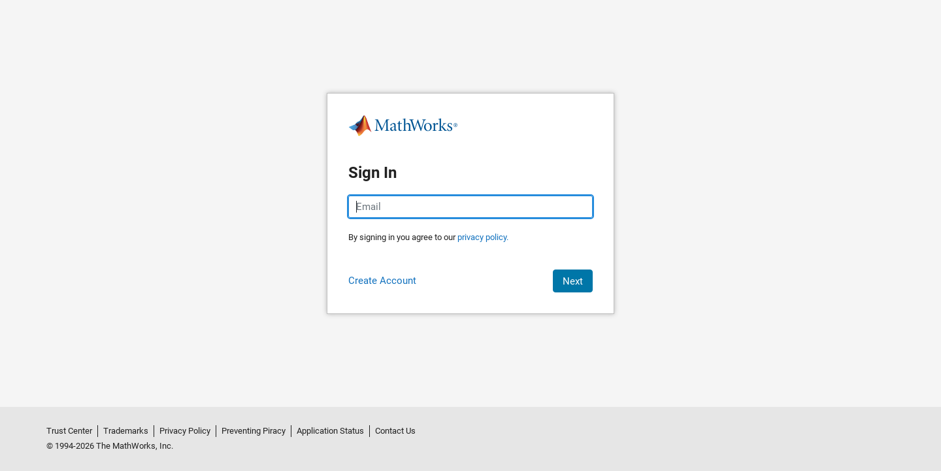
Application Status (330, 431)
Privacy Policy (184, 431)
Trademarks (125, 431)
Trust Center (69, 431)
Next (573, 281)
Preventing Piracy (254, 431)
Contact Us (395, 431)
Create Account (382, 281)
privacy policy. (482, 237)
